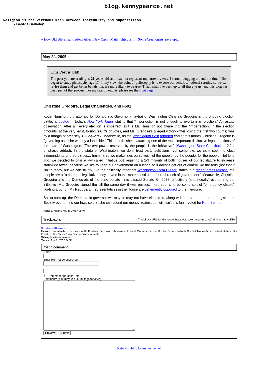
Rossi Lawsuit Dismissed (53, 231)
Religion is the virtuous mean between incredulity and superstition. (73, 23)
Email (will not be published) (61, 263)
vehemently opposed (161, 193)
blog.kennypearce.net (139, 7)
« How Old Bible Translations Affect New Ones (74, 43)
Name (47, 255)
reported (166, 139)
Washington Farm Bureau (157, 173)
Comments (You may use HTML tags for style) (72, 282)
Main (114, 43)
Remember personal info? (65, 279)
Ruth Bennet (212, 206)
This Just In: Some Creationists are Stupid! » (151, 43)
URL (46, 270)
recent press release (212, 173)
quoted (63, 125)
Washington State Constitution (201, 149)
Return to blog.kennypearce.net (139, 361)
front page (146, 94)
